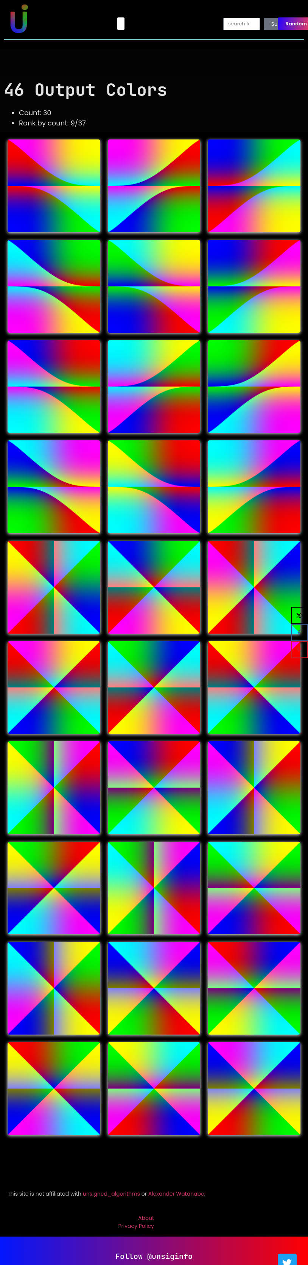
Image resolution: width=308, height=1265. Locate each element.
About (146, 1218)
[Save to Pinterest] (299, 649)
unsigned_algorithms (111, 1194)
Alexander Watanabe (176, 1194)
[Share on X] (299, 615)
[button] (120, 23)
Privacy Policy (136, 1226)
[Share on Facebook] (299, 632)
